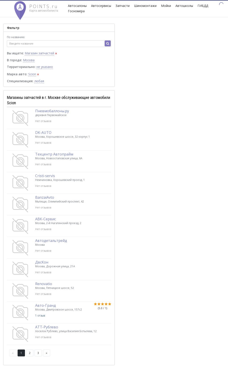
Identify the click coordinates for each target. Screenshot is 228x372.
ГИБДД (202, 6)
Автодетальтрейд (51, 240)
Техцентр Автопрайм (54, 154)
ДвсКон (41, 262)
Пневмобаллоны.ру (52, 110)
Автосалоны (77, 6)
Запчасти (123, 6)
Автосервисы (101, 6)
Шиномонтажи (145, 6)
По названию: (16, 37)
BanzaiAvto (44, 197)
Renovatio (43, 283)
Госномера (76, 11)
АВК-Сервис (45, 219)
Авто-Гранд (45, 305)
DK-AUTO (43, 132)
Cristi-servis (45, 175)
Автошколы (184, 6)
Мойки (166, 6)
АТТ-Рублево (46, 327)
